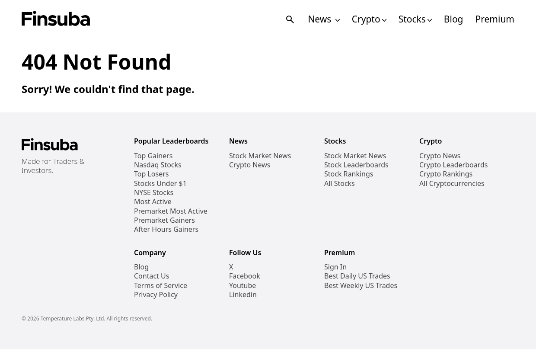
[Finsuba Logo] (56, 19)
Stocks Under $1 (160, 183)
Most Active (153, 201)
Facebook (244, 276)
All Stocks (339, 183)
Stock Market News (260, 155)
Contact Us (151, 276)
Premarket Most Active (170, 211)
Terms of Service (160, 285)
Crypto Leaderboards (453, 165)
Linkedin (243, 294)
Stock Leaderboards (356, 165)
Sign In (335, 267)
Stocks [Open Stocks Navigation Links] (415, 19)
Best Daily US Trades (357, 276)
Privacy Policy (156, 294)
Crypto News (249, 165)
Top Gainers (153, 155)
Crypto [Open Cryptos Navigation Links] (369, 19)
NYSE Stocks (153, 192)
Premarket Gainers (164, 220)
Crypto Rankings (445, 174)
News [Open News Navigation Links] (323, 19)
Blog (453, 19)
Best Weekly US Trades (360, 285)
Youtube (242, 285)
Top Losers (151, 174)
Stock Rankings (348, 174)
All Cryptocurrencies (452, 183)
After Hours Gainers (166, 229)
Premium (494, 19)
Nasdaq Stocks (158, 165)
